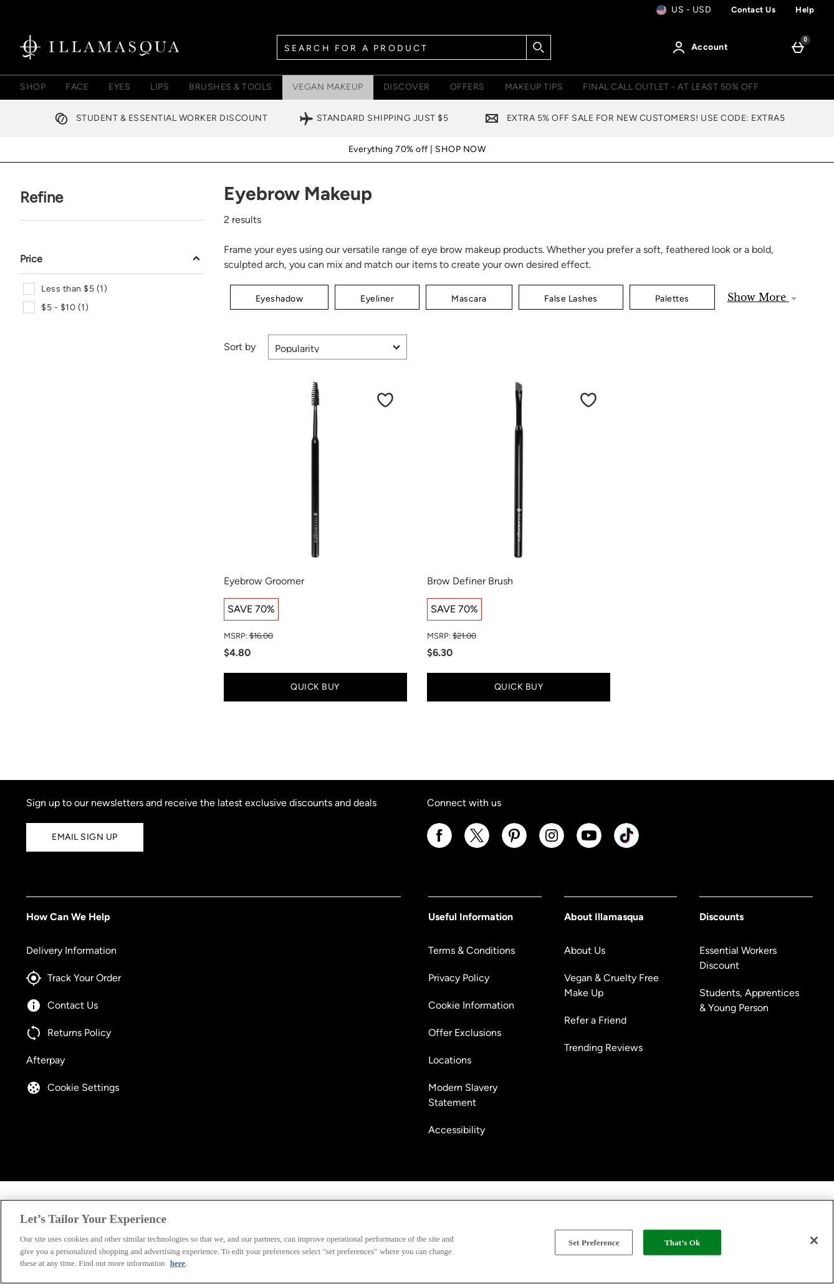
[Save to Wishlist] (385, 400)
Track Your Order (73, 978)
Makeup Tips (534, 87)
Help (804, 9)
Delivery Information (71, 950)
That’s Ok (682, 1242)
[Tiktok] (626, 845)
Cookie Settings (72, 1087)
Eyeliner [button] (377, 298)
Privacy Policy (458, 978)
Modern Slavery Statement (462, 1095)
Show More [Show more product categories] (761, 297)
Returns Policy (68, 1032)
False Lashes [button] (571, 298)
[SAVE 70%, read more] (251, 609)
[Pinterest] (514, 845)
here (177, 1263)
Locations (449, 1060)
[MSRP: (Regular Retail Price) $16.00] (315, 636)
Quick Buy (331, 686)
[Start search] (538, 47)
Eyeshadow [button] (280, 298)
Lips (159, 87)
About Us (584, 950)
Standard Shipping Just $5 (373, 118)
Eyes (119, 87)
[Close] (814, 1240)
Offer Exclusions (464, 1033)
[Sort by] (337, 347)
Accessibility (456, 1130)
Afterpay (45, 1060)
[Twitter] (476, 845)
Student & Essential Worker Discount (158, 118)
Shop (33, 87)
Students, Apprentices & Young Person (749, 1000)
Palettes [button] (672, 298)
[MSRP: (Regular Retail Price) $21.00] (518, 636)
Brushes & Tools (230, 87)
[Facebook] (439, 845)
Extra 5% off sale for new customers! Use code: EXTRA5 (632, 118)
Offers (467, 87)
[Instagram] (551, 845)
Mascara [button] (469, 298)
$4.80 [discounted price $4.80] (237, 653)
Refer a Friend (595, 1020)
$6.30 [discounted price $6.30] (440, 653)
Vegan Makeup (327, 87)
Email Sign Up (85, 837)
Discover (406, 87)
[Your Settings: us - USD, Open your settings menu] (683, 10)
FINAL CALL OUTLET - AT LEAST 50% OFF (671, 87)
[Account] (702, 47)
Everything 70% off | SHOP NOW (417, 149)
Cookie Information (471, 1005)
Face (77, 87)
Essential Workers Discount (738, 957)
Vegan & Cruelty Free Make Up (611, 985)
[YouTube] (589, 845)
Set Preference (594, 1242)
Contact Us (62, 1005)
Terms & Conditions (471, 950)
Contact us (753, 9)
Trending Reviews (603, 1047)
